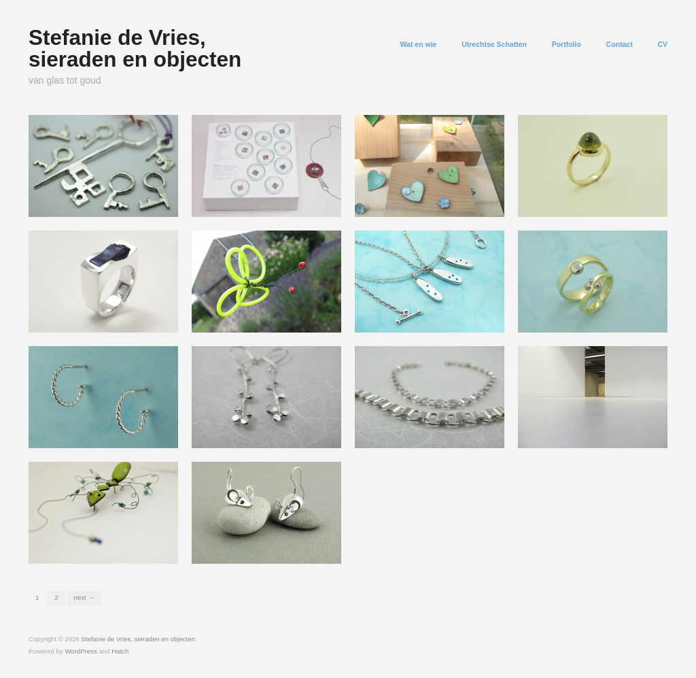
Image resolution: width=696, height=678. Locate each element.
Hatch (119, 651)
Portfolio (566, 44)
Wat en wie (418, 44)
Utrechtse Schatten (494, 44)
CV (662, 44)
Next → (84, 597)
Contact (619, 44)
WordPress (81, 651)
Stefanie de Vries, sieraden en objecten (135, 48)
